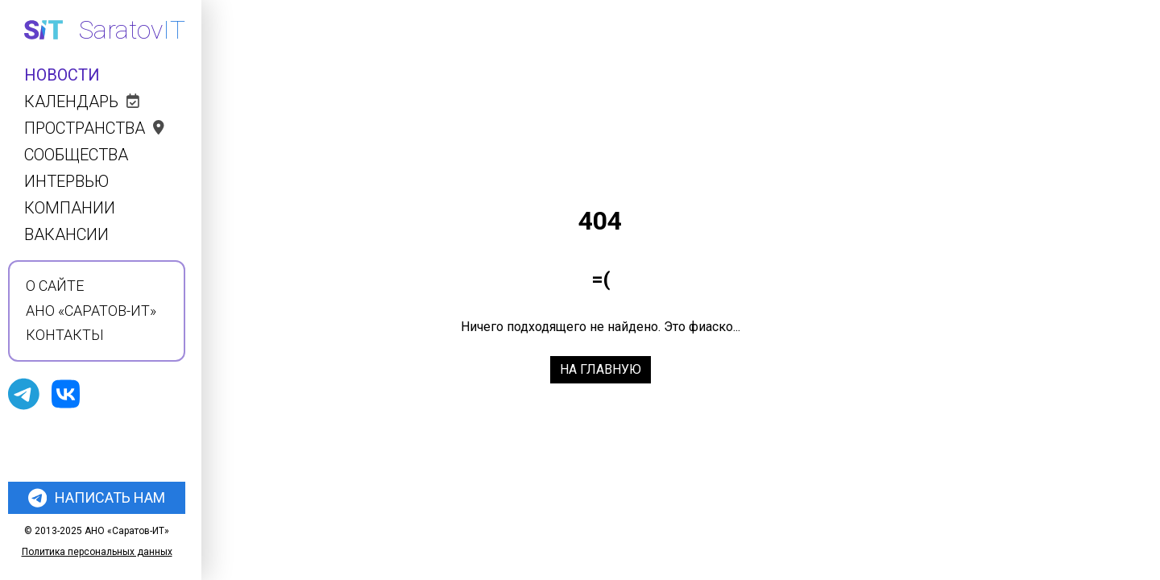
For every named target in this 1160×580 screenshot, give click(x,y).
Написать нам (96, 498)
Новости (62, 75)
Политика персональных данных (97, 551)
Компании (69, 208)
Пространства (94, 128)
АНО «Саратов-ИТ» (91, 311)
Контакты (65, 335)
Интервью (66, 181)
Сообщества (76, 155)
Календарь (81, 102)
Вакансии (66, 235)
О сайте (55, 286)
